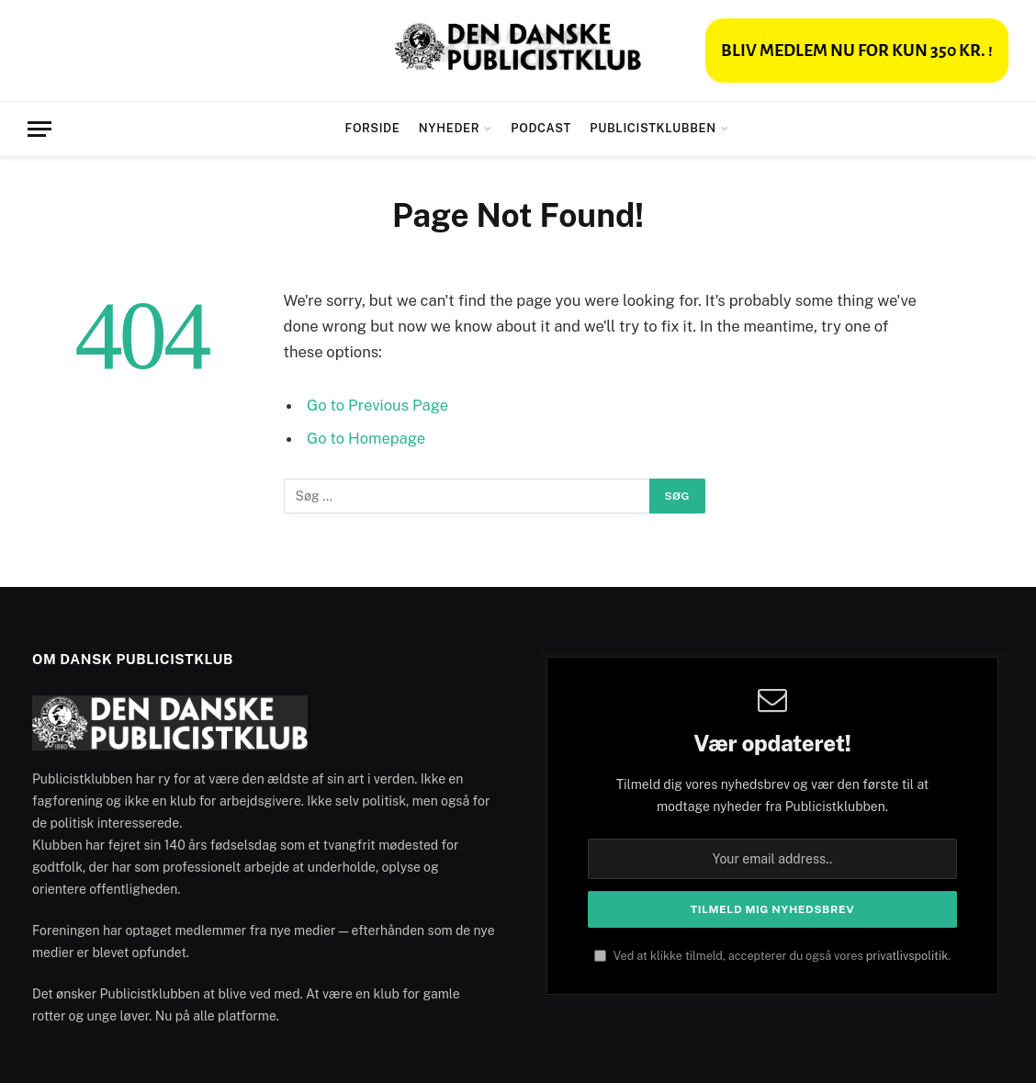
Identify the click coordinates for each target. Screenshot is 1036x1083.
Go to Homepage (366, 438)
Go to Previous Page (377, 405)
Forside (372, 128)
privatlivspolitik (907, 956)
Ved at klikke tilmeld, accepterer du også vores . (772, 956)
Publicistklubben (653, 128)
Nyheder (449, 128)
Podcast (541, 128)
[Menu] (39, 129)
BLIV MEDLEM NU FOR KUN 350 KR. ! (857, 50)
